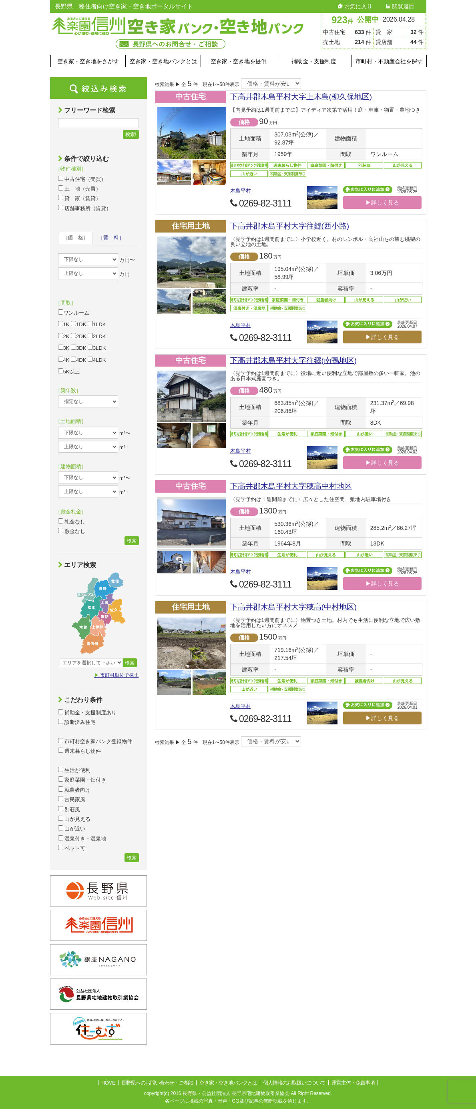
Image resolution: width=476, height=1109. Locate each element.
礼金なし (72, 521)
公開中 (368, 20)
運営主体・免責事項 (353, 1083)
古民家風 (72, 799)
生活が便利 (74, 770)
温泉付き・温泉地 (82, 838)
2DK (78, 336)
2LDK (97, 336)
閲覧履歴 (400, 6)
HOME (108, 1083)
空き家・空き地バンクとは (163, 61)
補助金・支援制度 (313, 61)
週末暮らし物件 (79, 751)
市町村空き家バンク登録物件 (95, 741)
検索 (132, 540)
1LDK (97, 324)
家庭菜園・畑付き (82, 779)
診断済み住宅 (77, 722)
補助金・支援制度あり (87, 712)
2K (64, 336)
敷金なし (72, 531)
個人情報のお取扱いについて (294, 1083)
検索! (130, 134)
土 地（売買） (79, 188)
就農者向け (74, 789)
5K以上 (69, 371)
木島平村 (240, 191)
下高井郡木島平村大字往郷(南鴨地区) (293, 360)
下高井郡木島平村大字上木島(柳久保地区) (301, 96)
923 (342, 19)
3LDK (97, 348)
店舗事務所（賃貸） (85, 208)
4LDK (97, 360)
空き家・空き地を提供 (239, 61)
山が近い (72, 828)
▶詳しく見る (382, 202)
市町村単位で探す (116, 675)
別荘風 (69, 809)
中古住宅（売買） (82, 179)
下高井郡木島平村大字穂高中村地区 (291, 486)
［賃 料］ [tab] (111, 238)
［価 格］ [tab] (75, 238)
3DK (78, 348)
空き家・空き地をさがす (88, 61)
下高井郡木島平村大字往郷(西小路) (289, 226)
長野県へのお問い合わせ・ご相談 (157, 1083)
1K (64, 324)
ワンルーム (73, 312)
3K (64, 348)
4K (64, 360)
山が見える (74, 819)
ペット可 (72, 848)
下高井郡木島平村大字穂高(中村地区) (293, 607)
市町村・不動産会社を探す (389, 61)
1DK (78, 324)
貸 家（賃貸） (79, 198)
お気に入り (355, 6)
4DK (78, 360)
